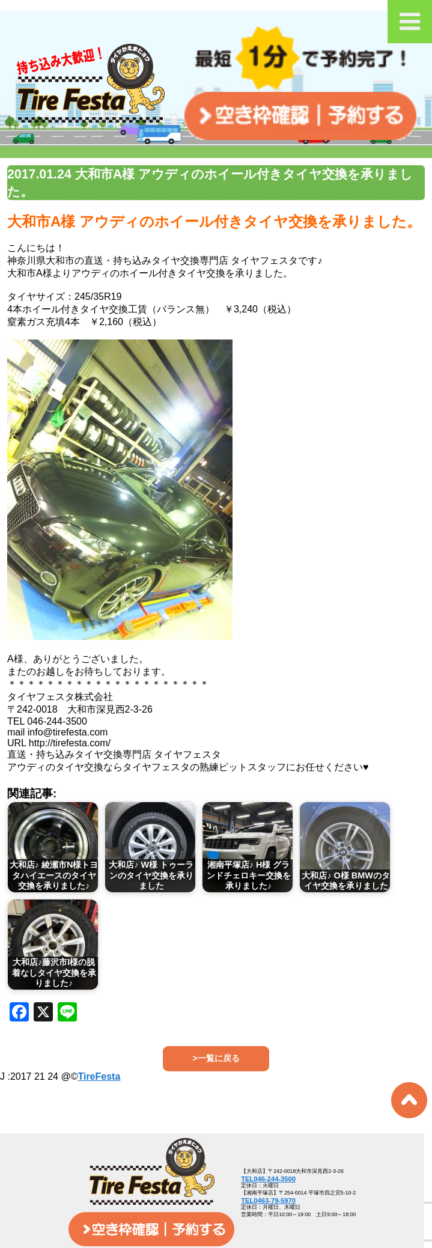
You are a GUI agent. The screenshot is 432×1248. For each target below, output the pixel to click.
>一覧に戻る (215, 1058)
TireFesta (99, 1076)
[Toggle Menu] (410, 21)
